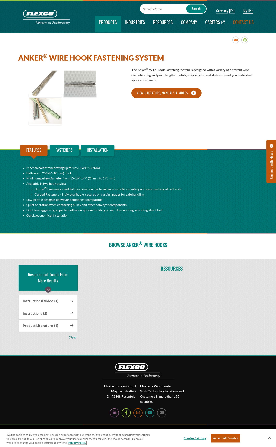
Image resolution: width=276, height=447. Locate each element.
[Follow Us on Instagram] (138, 413)
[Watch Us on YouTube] (149, 413)
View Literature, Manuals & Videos (162, 93)
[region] (138, 438)
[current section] (108, 24)
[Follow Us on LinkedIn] (114, 413)
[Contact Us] (161, 413)
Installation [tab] (97, 150)
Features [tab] (33, 150)
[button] (219, 11)
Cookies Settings (195, 438)
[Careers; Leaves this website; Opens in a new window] (215, 24)
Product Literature (40, 326)
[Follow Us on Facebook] (126, 413)
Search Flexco (152, 9)
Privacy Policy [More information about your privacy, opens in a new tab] (77, 442)
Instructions (35, 313)
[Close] (269, 437)
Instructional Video (40, 301)
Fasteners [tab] (64, 150)
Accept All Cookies (225, 438)
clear (73, 337)
